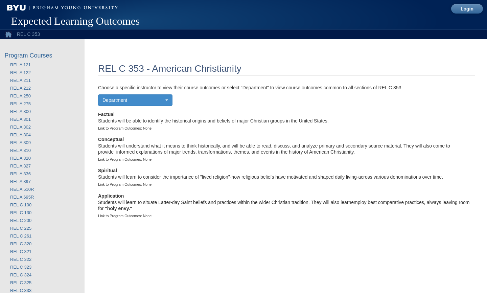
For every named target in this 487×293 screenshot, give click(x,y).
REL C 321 (20, 251)
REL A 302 (20, 127)
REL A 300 (20, 111)
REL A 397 (20, 181)
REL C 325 (20, 282)
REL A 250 (20, 95)
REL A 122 (20, 72)
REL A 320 (20, 158)
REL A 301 (20, 119)
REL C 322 (20, 259)
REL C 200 (20, 220)
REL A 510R (22, 189)
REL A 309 (20, 142)
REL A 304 (20, 134)
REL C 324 (20, 274)
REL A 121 (20, 64)
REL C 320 (20, 243)
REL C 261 (20, 236)
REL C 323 (20, 267)
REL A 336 (20, 173)
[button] (135, 100)
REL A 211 (20, 80)
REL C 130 (20, 212)
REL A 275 (20, 103)
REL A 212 (20, 88)
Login (467, 9)
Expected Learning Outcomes (75, 21)
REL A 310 (20, 150)
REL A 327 (20, 165)
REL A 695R (22, 197)
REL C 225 (20, 228)
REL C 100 (20, 204)
